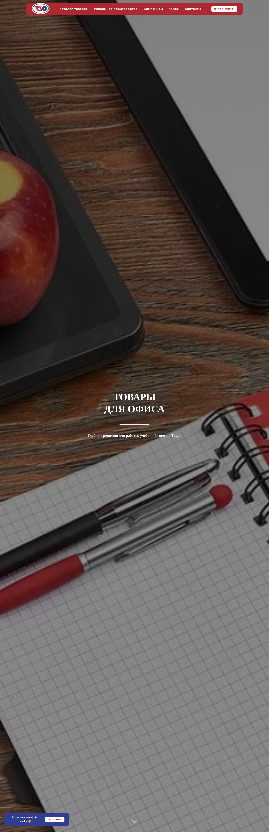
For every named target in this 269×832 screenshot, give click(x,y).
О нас (174, 9)
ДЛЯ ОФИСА (134, 409)
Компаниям (153, 9)
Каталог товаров (73, 9)
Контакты (193, 9)
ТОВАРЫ (134, 397)
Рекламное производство (115, 9)
